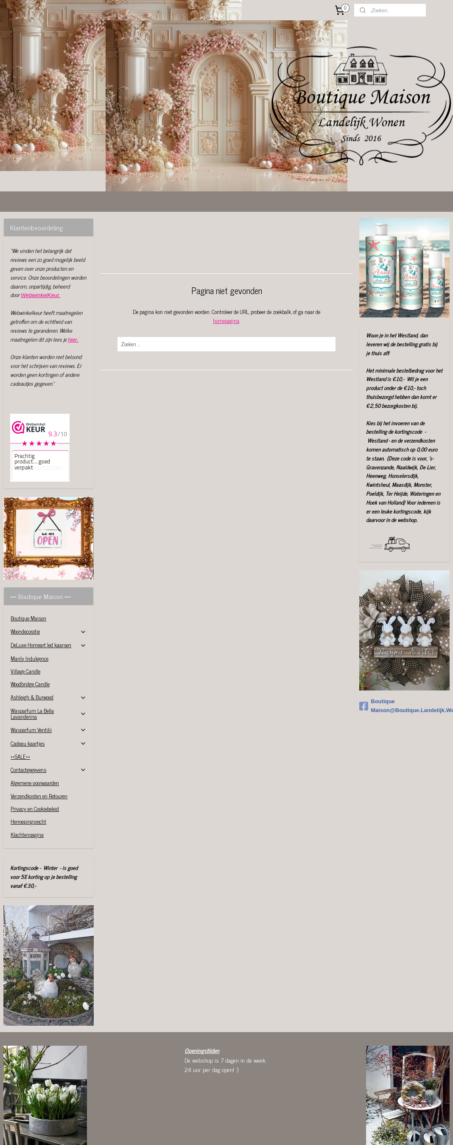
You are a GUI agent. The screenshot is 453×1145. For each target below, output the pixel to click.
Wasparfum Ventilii (49, 678)
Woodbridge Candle (30, 632)
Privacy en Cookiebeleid (35, 757)
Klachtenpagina (27, 783)
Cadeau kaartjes (49, 692)
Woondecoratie (49, 579)
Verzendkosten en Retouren (39, 744)
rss (225, 1140)
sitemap (213, 1140)
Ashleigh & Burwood (49, 645)
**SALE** (20, 705)
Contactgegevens (49, 718)
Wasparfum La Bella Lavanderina (49, 662)
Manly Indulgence (29, 607)
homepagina (226, 269)
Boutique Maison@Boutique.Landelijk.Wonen (404, 654)
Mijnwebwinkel (306, 1140)
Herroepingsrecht (28, 770)
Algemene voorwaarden (35, 731)
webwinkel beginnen (249, 1140)
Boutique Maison (28, 566)
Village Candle (25, 619)
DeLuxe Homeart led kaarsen (49, 593)
